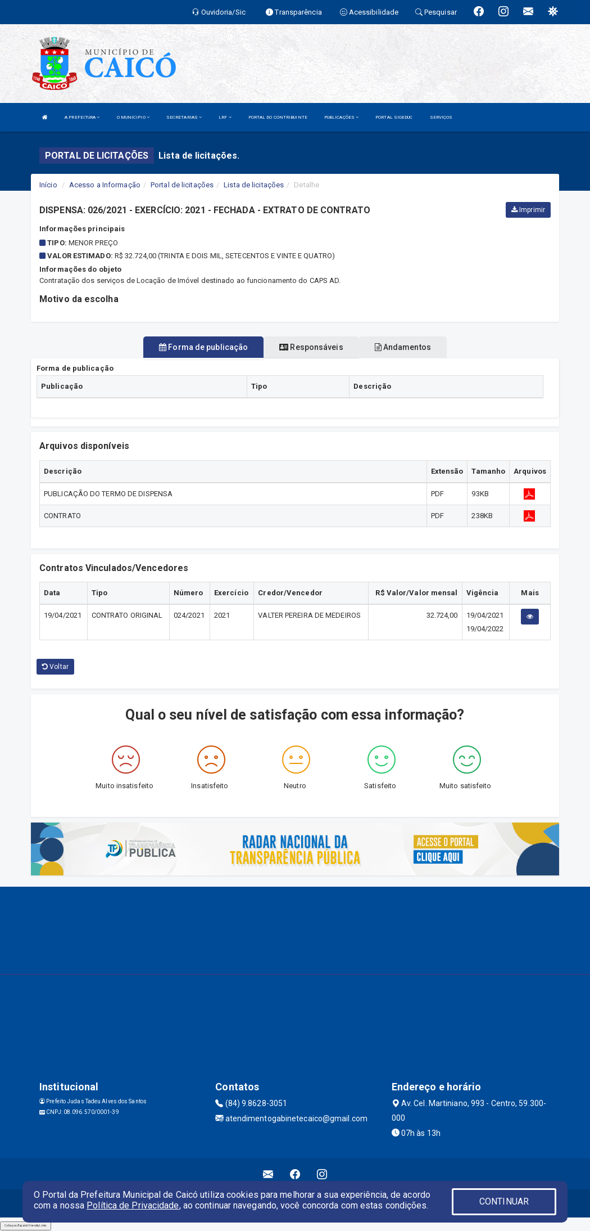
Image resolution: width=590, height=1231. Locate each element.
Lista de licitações (254, 185)
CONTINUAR (504, 1201)
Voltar (55, 667)
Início (48, 185)
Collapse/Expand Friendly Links (25, 1225)
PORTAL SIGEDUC (393, 117)
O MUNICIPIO (133, 117)
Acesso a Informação (104, 185)
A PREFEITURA (82, 117)
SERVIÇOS (441, 117)
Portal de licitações (182, 185)
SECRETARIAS (184, 117)
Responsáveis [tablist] (311, 347)
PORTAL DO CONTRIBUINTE (277, 117)
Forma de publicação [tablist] (203, 347)
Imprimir (528, 210)
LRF (225, 117)
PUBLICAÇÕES (341, 117)
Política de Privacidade (133, 1205)
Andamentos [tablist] (403, 347)
